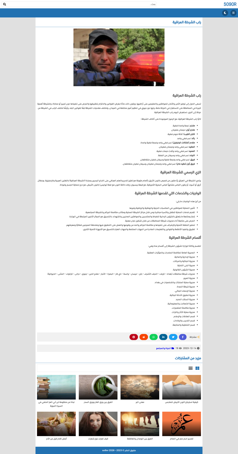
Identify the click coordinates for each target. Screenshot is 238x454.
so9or (230, 4)
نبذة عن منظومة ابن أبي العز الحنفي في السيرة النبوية (56, 404)
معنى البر (140, 402)
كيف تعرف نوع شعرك (98, 439)
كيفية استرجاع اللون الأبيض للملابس (181, 402)
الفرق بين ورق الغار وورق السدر (98, 402)
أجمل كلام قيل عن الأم (56, 439)
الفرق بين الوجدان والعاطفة (140, 439)
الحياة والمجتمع (163, 348)
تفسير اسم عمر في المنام (181, 439)
